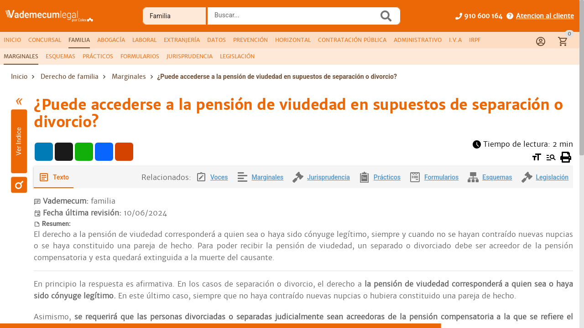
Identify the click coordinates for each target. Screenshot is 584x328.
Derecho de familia (70, 76)
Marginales (129, 76)
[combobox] (295, 18)
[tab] (12, 40)
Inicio (19, 76)
